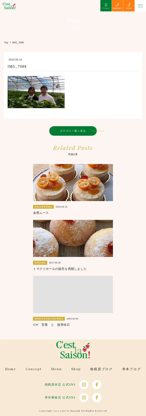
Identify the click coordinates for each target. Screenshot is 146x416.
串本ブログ (131, 369)
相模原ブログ (101, 369)
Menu (56, 369)
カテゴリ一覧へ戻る (73, 130)
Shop (76, 369)
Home (10, 369)
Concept (34, 369)
